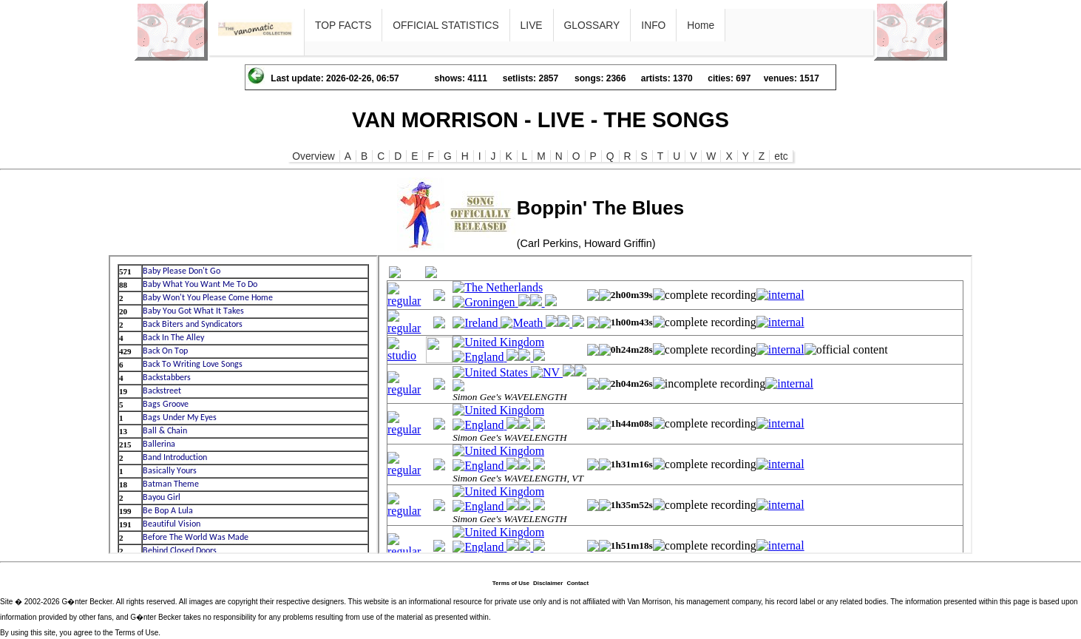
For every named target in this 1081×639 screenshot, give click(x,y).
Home (700, 25)
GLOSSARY (592, 25)
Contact (577, 583)
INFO (653, 25)
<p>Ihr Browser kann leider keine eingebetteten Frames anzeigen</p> (243, 404)
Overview (313, 156)
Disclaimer (548, 583)
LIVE (532, 25)
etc (780, 156)
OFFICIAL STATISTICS (445, 25)
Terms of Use (510, 583)
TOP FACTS (343, 25)
